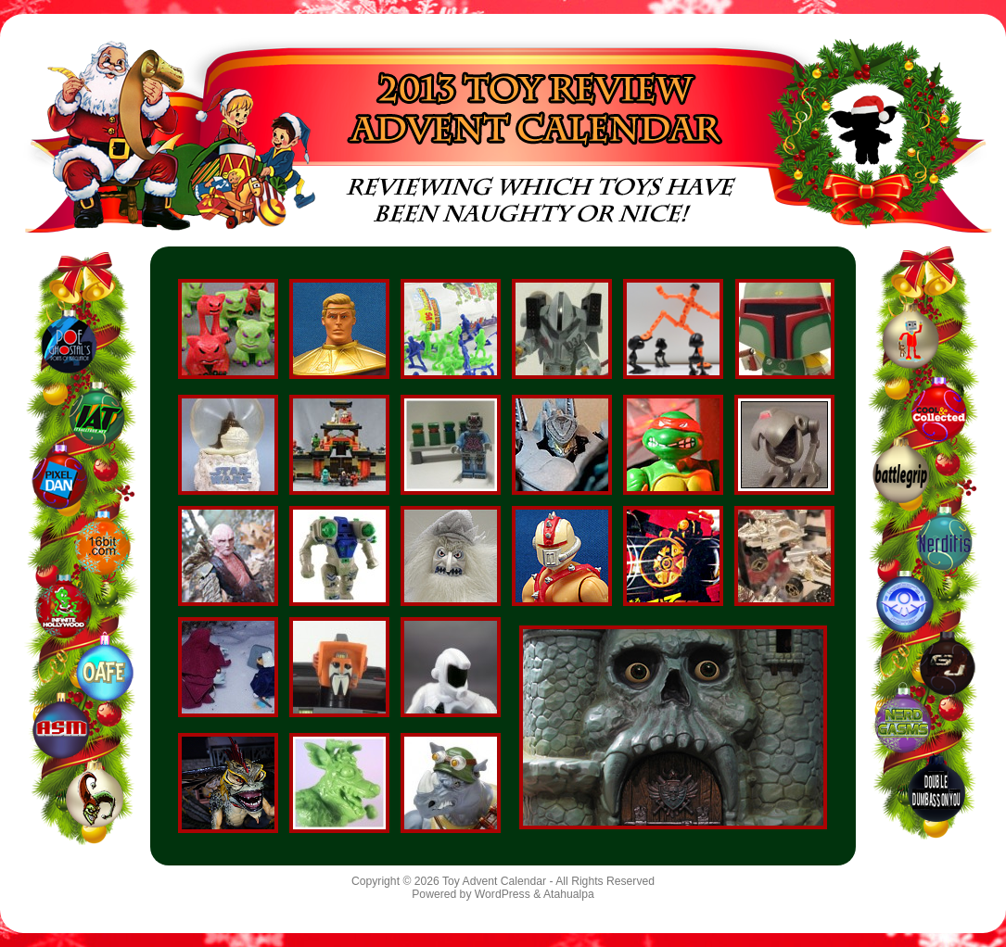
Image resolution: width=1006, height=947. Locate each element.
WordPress (502, 894)
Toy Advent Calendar (494, 881)
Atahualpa (568, 894)
